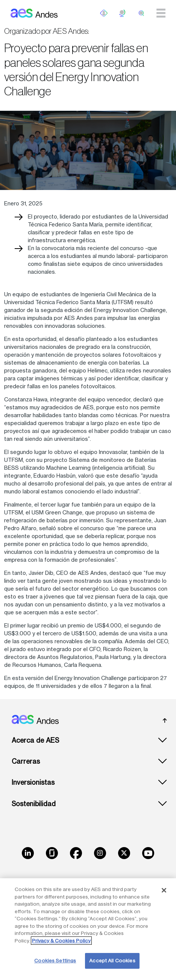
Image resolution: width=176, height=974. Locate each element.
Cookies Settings (55, 960)
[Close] (164, 890)
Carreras (26, 761)
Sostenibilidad (34, 804)
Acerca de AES (35, 740)
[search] (141, 13)
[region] (88, 926)
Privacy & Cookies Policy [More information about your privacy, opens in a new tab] (61, 941)
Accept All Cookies (112, 960)
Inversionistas (33, 782)
